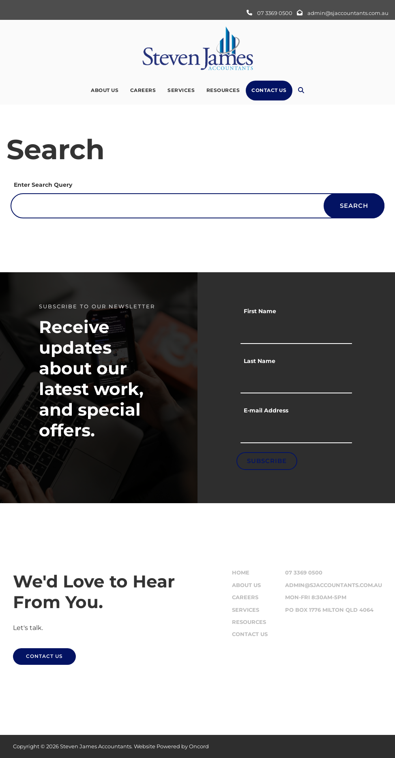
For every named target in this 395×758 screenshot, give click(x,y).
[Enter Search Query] (197, 205)
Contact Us (268, 90)
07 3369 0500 (303, 573)
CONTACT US (31, 653)
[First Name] (296, 332)
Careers (143, 90)
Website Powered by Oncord (171, 746)
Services (181, 90)
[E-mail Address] (296, 431)
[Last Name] (296, 381)
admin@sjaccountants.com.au (333, 585)
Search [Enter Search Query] (354, 205)
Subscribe (267, 461)
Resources (223, 90)
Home (240, 573)
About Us (104, 90)
